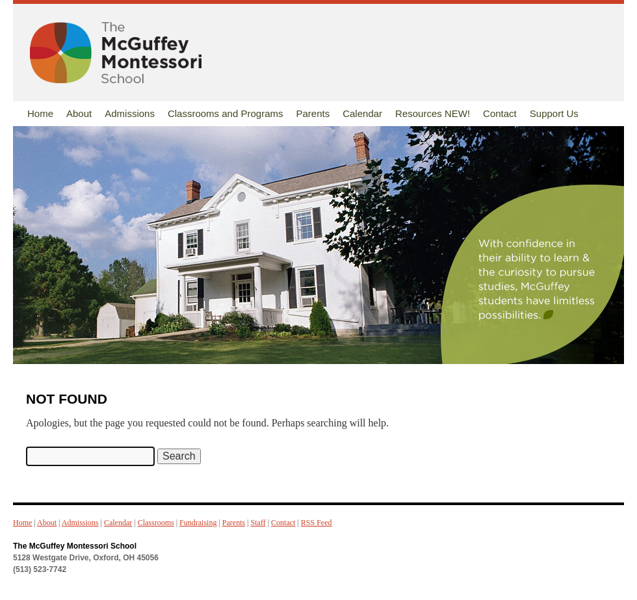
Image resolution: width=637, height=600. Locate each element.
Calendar (362, 113)
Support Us (554, 113)
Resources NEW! (432, 113)
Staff (258, 522)
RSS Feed (316, 522)
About (79, 113)
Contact (500, 113)
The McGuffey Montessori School (74, 546)
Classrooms (156, 522)
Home (40, 113)
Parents (313, 113)
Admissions (130, 113)
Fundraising (197, 522)
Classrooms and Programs (225, 113)
